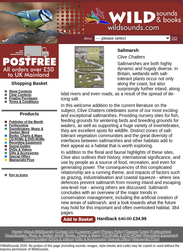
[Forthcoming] (160, 231)
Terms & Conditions (24, 101)
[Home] (17, 231)
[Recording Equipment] (160, 235)
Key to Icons (18, 175)
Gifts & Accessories (24, 153)
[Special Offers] (119, 239)
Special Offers (19, 156)
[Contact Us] (64, 231)
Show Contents (20, 91)
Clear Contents (20, 95)
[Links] (144, 231)
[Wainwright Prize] (145, 239)
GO (174, 38)
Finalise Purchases (23, 98)
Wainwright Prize (21, 160)
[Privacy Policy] (113, 231)
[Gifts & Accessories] (90, 239)
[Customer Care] (87, 231)
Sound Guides (19, 146)
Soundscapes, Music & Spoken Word (26, 130)
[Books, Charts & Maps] (83, 235)
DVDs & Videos (20, 149)
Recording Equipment (25, 142)
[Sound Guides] (35, 239)
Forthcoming (18, 125)
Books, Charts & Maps (25, 135)
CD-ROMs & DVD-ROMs (27, 139)
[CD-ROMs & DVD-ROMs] (122, 235)
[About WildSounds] (39, 231)
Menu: (88, 38)
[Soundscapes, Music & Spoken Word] (34, 235)
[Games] (131, 231)
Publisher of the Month (26, 122)
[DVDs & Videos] (61, 239)
